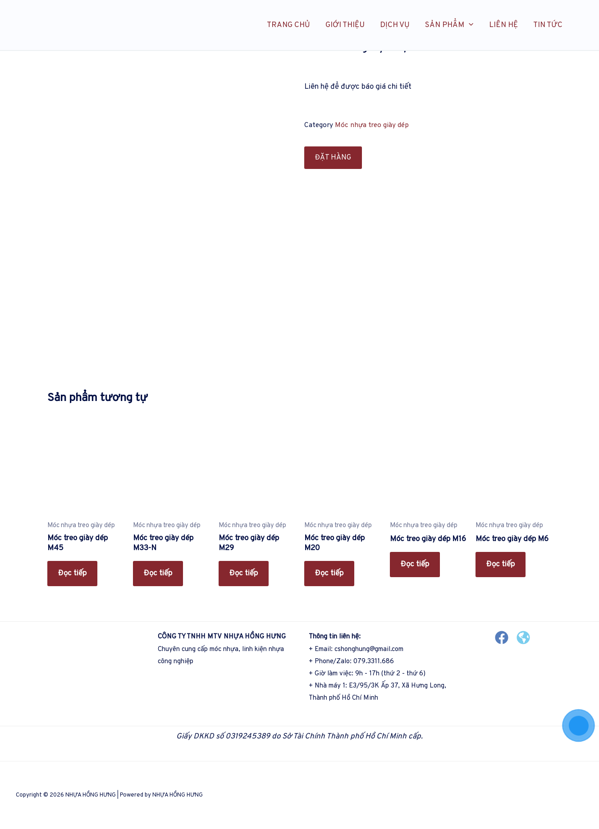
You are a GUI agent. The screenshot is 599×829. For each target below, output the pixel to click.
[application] (468, 25)
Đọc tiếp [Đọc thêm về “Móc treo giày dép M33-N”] (158, 573)
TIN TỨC (547, 25)
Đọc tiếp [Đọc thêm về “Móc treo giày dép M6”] (500, 564)
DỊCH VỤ (395, 25)
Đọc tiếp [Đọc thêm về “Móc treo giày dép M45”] (72, 573)
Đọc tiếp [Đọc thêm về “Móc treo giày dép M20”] (329, 573)
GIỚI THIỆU (345, 25)
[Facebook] (501, 637)
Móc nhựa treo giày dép (372, 125)
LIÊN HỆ (503, 25)
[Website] (523, 637)
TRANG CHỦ (288, 25)
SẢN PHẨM (449, 25)
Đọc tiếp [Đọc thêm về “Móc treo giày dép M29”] (243, 573)
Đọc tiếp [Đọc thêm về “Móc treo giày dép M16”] (415, 564)
